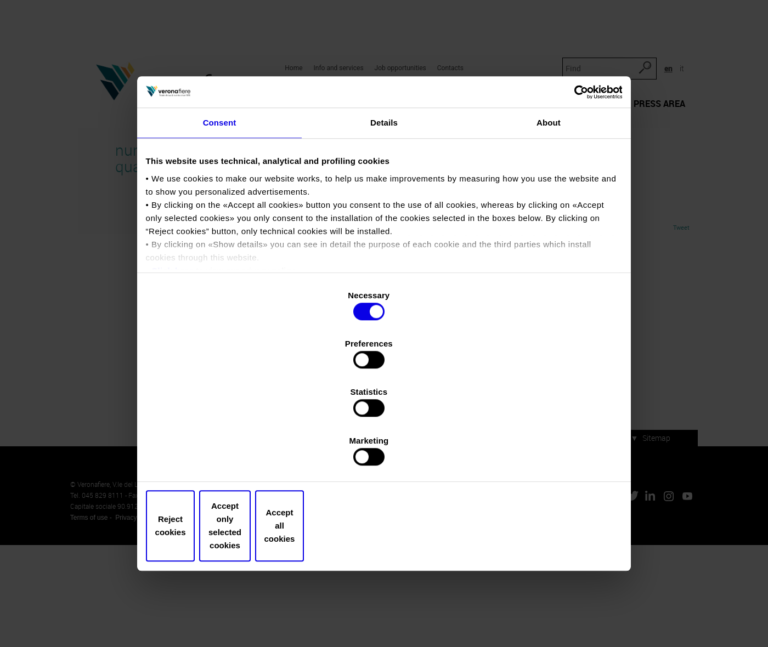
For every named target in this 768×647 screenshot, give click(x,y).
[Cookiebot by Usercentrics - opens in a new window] (571, 186)
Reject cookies (226, 453)
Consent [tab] (219, 222)
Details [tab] (384, 222)
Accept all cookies (542, 453)
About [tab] (549, 222)
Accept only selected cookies (383, 453)
